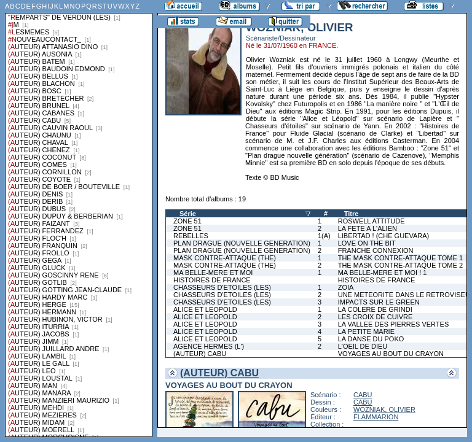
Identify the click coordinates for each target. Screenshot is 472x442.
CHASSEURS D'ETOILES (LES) (222, 287)
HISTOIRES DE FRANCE (212, 280)
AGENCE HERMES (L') (208, 346)
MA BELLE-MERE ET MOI (213, 272)
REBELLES (190, 235)
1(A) (324, 235)
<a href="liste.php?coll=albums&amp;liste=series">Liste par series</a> (78, 218)
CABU (362, 394)
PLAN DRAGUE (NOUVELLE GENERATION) (241, 243)
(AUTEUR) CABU (199, 353)
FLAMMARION (375, 417)
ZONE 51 (187, 221)
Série (187, 213)
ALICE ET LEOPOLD (205, 309)
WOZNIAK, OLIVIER (384, 409)
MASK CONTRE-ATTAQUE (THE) (224, 258)
